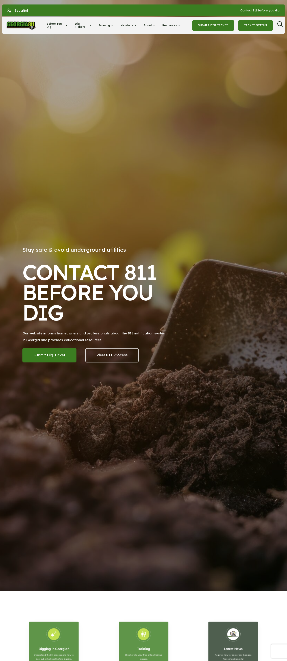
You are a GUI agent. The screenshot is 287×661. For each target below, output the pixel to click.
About (150, 25)
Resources (171, 25)
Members (128, 25)
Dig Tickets (83, 25)
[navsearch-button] (281, 25)
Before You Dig (58, 25)
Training (106, 25)
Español (21, 10)
